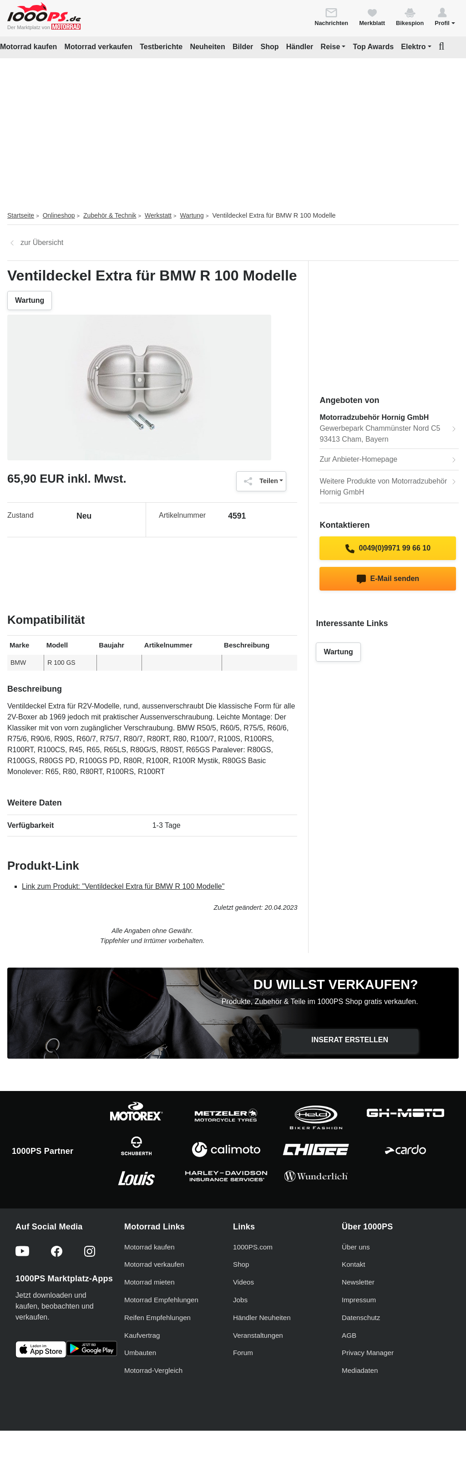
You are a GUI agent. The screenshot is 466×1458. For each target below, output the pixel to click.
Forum (243, 1352)
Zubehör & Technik (109, 215)
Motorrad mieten (149, 1282)
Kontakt (353, 1264)
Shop (270, 47)
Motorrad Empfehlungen (161, 1300)
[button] (445, 16)
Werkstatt (158, 215)
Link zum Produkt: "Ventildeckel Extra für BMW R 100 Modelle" (123, 886)
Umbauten (140, 1352)
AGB (349, 1335)
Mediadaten (360, 1370)
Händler (300, 47)
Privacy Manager (368, 1352)
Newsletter (358, 1282)
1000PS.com (253, 1247)
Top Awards (373, 47)
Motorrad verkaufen (98, 47)
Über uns (356, 1247)
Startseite (20, 215)
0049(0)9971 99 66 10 (388, 549)
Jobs (240, 1300)
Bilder (243, 47)
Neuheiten (207, 47)
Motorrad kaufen (28, 47)
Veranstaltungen (258, 1335)
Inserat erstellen (349, 1040)
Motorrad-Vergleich (153, 1370)
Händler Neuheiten (262, 1317)
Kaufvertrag (142, 1335)
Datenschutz (361, 1317)
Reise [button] (330, 47)
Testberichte (161, 47)
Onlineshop (59, 215)
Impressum (359, 1300)
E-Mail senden (388, 579)
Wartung (192, 215)
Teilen (258, 481)
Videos (243, 1282)
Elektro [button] (413, 47)
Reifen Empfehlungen (157, 1317)
